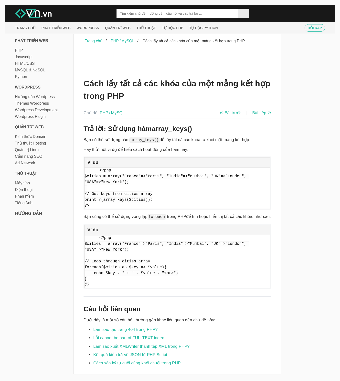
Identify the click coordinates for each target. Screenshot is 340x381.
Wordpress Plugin (30, 116)
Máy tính (22, 183)
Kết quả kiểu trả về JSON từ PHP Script (130, 354)
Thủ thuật (146, 28)
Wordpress (88, 28)
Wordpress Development (36, 110)
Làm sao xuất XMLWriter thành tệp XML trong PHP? (141, 346)
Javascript (23, 57)
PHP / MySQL (112, 113)
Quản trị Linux (27, 150)
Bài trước (232, 113)
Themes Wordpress (32, 103)
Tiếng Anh (23, 203)
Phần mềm (24, 196)
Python (21, 77)
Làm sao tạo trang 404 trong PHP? (125, 329)
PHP (19, 50)
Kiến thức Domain (30, 136)
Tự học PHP (172, 28)
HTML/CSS (25, 63)
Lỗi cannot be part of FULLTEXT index (128, 338)
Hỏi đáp (315, 28)
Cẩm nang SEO (28, 156)
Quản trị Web (117, 28)
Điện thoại (23, 190)
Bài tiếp (259, 113)
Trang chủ (25, 28)
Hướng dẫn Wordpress (35, 97)
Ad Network (25, 163)
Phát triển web (56, 28)
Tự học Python (203, 28)
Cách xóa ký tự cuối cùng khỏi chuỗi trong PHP (137, 363)
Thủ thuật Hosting (30, 143)
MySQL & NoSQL (30, 70)
